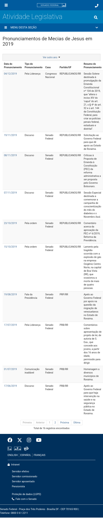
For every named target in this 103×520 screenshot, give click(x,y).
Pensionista (18, 486)
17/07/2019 (10, 325)
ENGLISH (13, 455)
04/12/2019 (10, 73)
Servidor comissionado (24, 476)
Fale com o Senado (24, 499)
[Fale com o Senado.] (96, 6)
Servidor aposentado (23, 481)
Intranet (14, 464)
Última (76, 422)
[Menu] (6, 5)
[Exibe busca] (95, 17)
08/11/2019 (10, 155)
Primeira (27, 422)
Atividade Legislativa (32, 17)
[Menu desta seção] (5, 27)
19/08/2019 (10, 294)
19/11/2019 (10, 135)
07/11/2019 (10, 192)
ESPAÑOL (25, 455)
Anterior (40, 422)
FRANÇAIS (39, 455)
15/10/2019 (10, 246)
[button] (51, 27)
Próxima (64, 422)
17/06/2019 (10, 385)
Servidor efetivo (20, 471)
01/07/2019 (10, 369)
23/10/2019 (10, 223)
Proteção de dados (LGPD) (26, 494)
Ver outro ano (51, 57)
